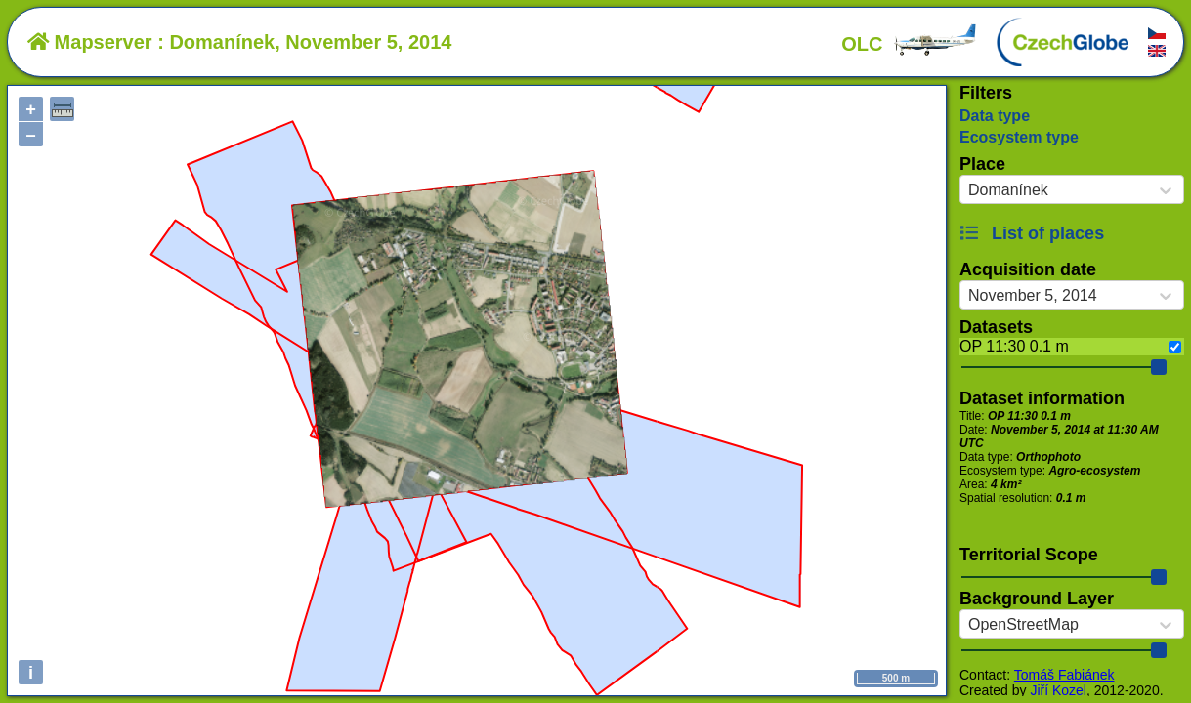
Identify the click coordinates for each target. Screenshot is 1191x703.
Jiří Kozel (1058, 690)
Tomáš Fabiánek (1064, 674)
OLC (909, 44)
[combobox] (968, 190)
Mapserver (89, 42)
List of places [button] (1031, 233)
